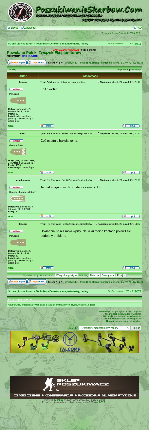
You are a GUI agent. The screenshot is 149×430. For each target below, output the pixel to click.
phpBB (60, 400)
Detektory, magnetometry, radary (68, 43)
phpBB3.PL (101, 402)
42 (134, 63)
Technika (41, 43)
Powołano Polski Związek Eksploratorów (44, 52)
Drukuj (12, 69)
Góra (10, 126)
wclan (34, 56)
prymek (26, 56)
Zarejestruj (28, 27)
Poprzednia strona (109, 63)
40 (126, 63)
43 (138, 63)
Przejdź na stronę (89, 63)
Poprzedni (123, 69)
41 (130, 63)
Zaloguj (13, 27)
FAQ (138, 27)
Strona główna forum (20, 43)
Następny (135, 69)
